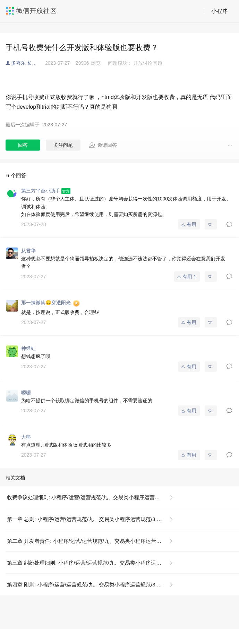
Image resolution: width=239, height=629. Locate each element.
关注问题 (63, 145)
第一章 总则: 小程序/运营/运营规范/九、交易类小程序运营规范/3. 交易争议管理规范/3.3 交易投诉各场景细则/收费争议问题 (93, 519)
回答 (23, 145)
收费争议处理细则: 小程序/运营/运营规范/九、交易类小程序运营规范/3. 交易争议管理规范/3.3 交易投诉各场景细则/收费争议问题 (93, 497)
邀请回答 (103, 145)
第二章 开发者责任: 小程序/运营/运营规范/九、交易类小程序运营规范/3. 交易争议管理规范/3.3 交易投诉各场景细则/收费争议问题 (93, 541)
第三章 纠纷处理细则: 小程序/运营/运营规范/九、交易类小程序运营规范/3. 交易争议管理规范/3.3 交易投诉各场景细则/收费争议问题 (93, 563)
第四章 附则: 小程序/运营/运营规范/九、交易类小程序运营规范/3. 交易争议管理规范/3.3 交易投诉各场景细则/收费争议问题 (93, 584)
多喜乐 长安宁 (26, 63)
